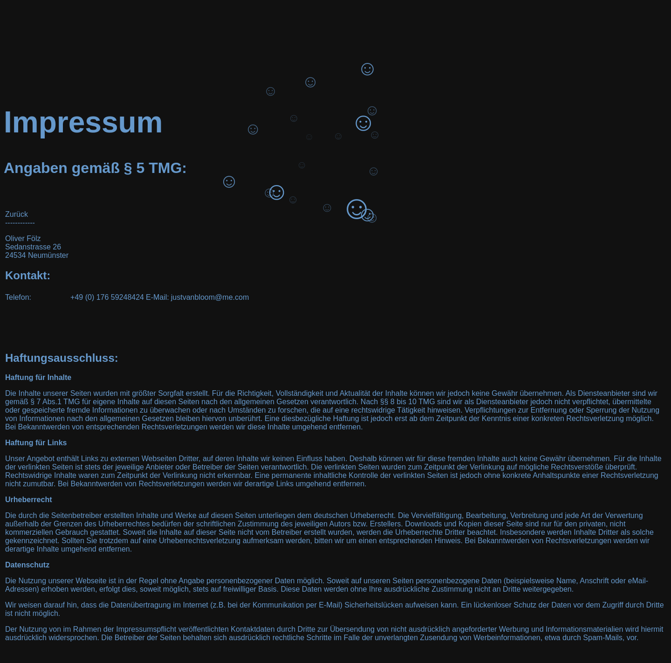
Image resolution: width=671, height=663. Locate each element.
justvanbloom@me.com (210, 297)
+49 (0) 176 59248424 (107, 297)
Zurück (16, 214)
